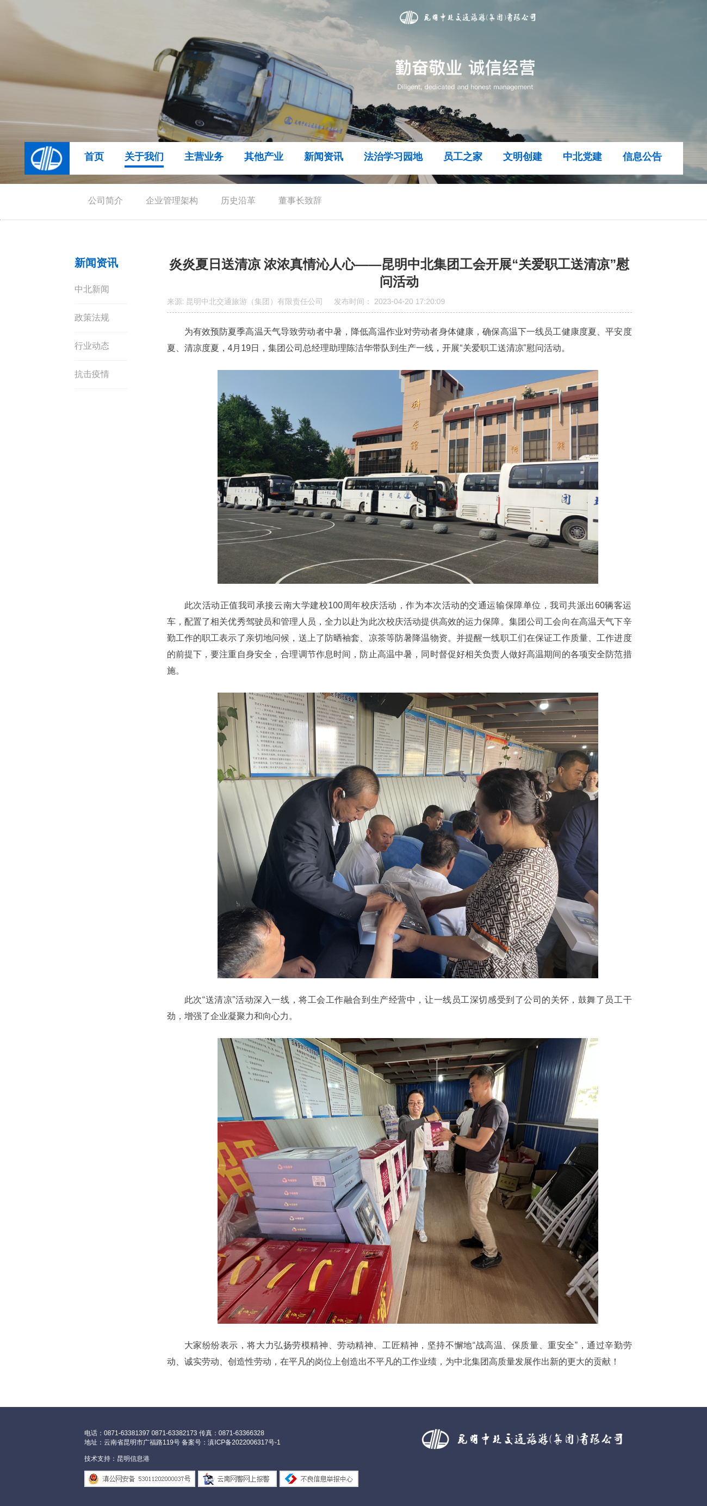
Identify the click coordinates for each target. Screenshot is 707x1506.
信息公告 (642, 156)
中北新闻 (92, 289)
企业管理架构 (172, 200)
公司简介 (105, 200)
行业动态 (92, 345)
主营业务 (204, 156)
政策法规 (92, 317)
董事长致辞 (300, 200)
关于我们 (144, 156)
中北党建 (582, 156)
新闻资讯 (323, 156)
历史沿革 (238, 200)
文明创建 (522, 156)
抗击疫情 (92, 374)
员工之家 (462, 156)
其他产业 (263, 156)
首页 (94, 156)
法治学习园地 (393, 156)
